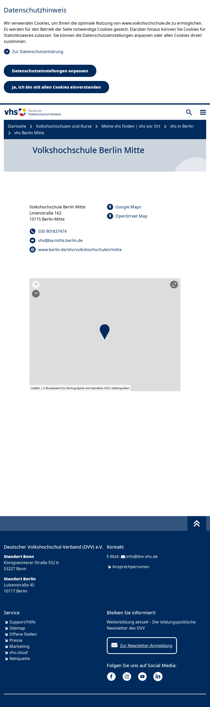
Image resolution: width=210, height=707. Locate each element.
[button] (104, 332)
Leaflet (35, 388)
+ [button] (36, 284)
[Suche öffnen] (189, 112)
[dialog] (105, 52)
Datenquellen (120, 388)
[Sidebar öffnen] (203, 112)
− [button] (36, 294)
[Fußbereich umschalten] (196, 523)
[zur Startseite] (31, 112)
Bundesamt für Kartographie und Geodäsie (74, 388)
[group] (104, 334)
